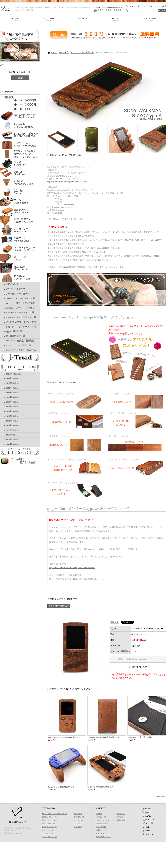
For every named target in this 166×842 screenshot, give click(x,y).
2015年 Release (12, 416)
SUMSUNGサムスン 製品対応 (21, 350)
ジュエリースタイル (49, 837)
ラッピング (78, 827)
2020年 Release (12, 393)
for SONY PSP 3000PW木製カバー (101, 787)
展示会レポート (122, 820)
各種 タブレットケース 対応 (21, 327)
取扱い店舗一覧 (101, 823)
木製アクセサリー (48, 823)
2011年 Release (12, 435)
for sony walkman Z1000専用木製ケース (103, 737)
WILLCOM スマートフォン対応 (21, 322)
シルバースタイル (48, 833)
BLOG (161, 6)
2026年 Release (13, 374)
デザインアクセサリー (16, 289)
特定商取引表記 (101, 817)
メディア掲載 (101, 827)
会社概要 (150, 19)
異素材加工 (121, 814)
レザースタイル (47, 830)
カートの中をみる (132, 6)
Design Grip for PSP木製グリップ (61, 787)
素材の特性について (103, 837)
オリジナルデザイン (49, 827)
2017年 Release (12, 407)
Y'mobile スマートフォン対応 (20, 312)
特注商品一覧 (79, 817)
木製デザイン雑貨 (48, 820)
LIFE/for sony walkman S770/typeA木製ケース (5, 8)
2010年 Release (12, 439)
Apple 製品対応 (14, 331)
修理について (101, 830)
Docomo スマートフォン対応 (20, 298)
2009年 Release (12, 444)
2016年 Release (12, 411)
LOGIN (143, 6)
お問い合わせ (117, 19)
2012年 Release (12, 430)
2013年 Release (12, 425)
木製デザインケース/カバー (52, 817)
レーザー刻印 (79, 820)
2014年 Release (12, 421)
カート (146, 812)
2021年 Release (12, 388)
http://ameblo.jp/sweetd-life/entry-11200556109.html (72, 567)
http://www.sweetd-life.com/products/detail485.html (67, 181)
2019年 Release (12, 397)
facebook (147, 834)
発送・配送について (103, 833)
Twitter (146, 831)
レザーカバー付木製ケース (19, 294)
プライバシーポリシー (104, 820)
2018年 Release (12, 402)
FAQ (152, 6)
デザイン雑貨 (12, 284)
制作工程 (120, 817)
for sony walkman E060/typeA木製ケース (64, 737)
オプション (78, 823)
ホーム (16, 19)
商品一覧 (50, 19)
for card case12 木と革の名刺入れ (140, 737)
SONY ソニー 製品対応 (18, 345)
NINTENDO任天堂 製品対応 (20, 341)
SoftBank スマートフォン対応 (20, 308)
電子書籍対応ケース (15, 336)
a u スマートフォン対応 (20, 303)
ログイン (146, 816)
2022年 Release (12, 383)
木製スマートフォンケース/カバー (54, 814)
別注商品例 (78, 814)
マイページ (83, 19)
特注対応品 (64, 52)
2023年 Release (12, 378)
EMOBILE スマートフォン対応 (21, 317)
